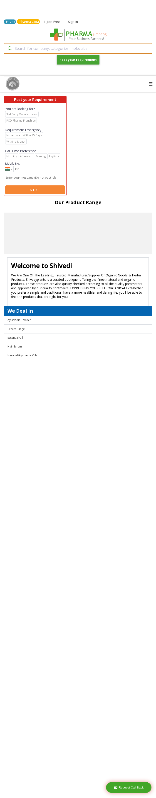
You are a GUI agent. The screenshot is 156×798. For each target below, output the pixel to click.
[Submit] (9, 48)
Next (35, 190)
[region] (78, 233)
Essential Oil (15, 338)
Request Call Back (129, 787)
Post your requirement (78, 60)
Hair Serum (14, 346)
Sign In (73, 21)
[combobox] (78, 48)
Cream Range (16, 329)
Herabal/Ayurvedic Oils (22, 355)
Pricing (10, 22)
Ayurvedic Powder (19, 320)
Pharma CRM (29, 21)
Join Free (52, 21)
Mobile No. (12, 163)
